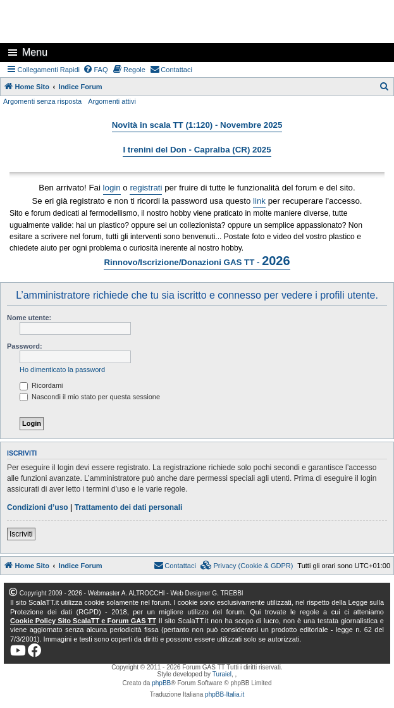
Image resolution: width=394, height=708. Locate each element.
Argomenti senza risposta (42, 101)
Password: (24, 346)
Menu (34, 52)
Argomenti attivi (112, 101)
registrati (146, 187)
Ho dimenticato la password (62, 369)
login (112, 187)
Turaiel (221, 674)
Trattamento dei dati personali (129, 507)
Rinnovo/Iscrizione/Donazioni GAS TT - (197, 261)
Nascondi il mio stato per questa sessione (90, 397)
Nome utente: (29, 317)
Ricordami (41, 385)
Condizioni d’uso (37, 507)
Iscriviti (21, 534)
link (259, 201)
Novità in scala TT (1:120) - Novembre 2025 (197, 125)
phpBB (161, 683)
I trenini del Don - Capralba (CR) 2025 (197, 149)
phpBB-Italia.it (224, 694)
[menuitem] (95, 69)
